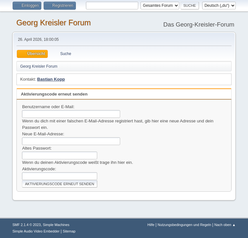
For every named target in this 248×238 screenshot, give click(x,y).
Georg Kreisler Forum (53, 22)
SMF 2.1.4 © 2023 (26, 225)
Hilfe (151, 225)
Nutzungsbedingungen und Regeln (184, 225)
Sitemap (69, 231)
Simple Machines (56, 225)
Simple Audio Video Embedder (35, 231)
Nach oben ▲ (225, 225)
